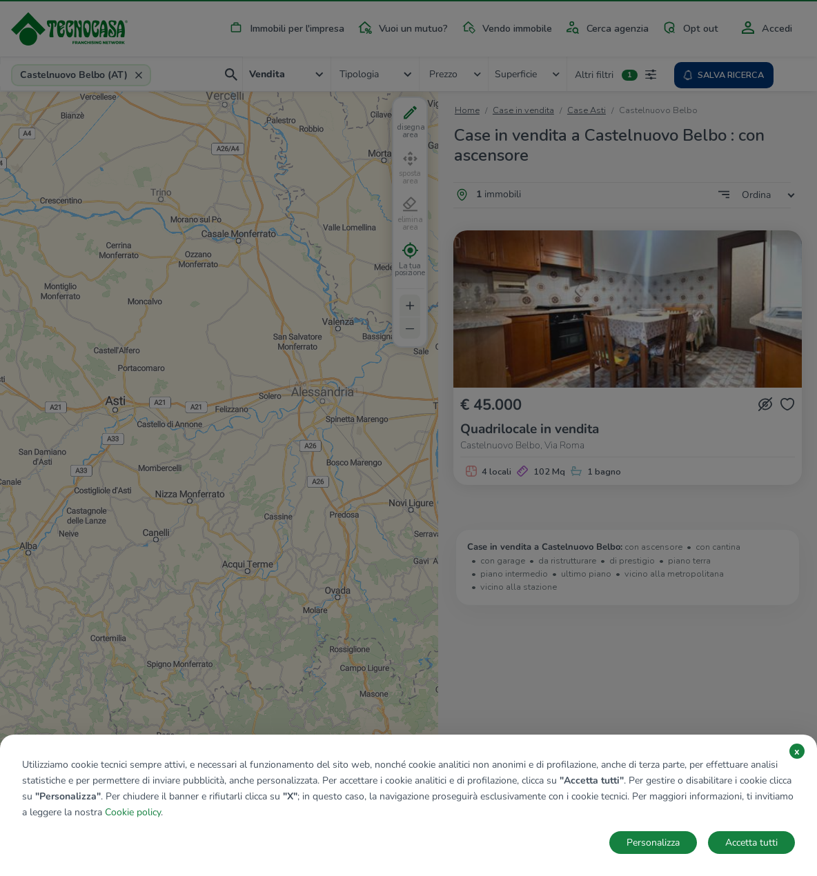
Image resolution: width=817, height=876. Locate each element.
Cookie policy (133, 812)
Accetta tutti (751, 842)
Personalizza (653, 842)
